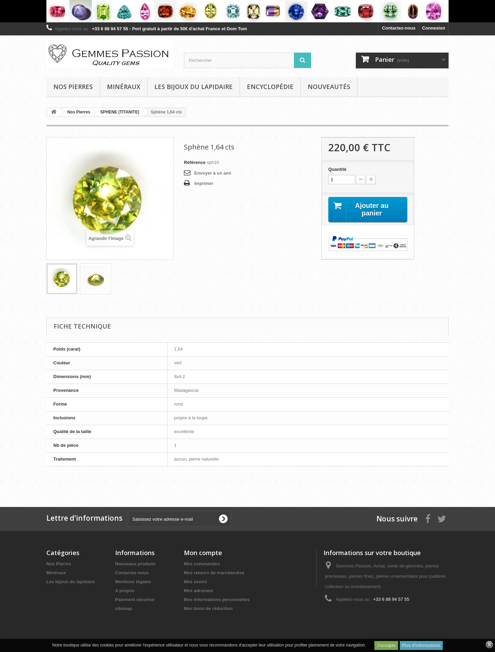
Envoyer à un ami (212, 173)
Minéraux (123, 86)
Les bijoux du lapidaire (193, 86)
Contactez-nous (399, 28)
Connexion (433, 28)
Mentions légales (133, 581)
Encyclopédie (270, 86)
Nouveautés (329, 86)
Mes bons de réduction (208, 608)
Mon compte (203, 553)
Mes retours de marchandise (214, 572)
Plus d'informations (421, 645)
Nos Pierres (58, 563)
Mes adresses (198, 590)
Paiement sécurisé (134, 599)
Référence (195, 162)
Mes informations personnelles (217, 599)
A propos (125, 590)
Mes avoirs (195, 581)
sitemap (123, 608)
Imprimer (203, 183)
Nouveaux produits (135, 563)
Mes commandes (202, 563)
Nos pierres (73, 86)
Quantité (337, 169)
